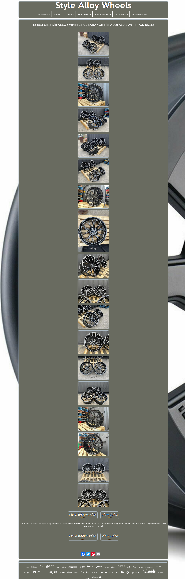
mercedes (107, 572)
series (36, 572)
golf (50, 566)
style (53, 571)
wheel (113, 567)
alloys (26, 572)
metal (27, 567)
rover (160, 572)
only (129, 567)
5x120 (34, 566)
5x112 (85, 572)
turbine (64, 567)
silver (141, 567)
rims (69, 572)
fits (42, 566)
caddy (62, 573)
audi (95, 571)
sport (158, 566)
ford (134, 567)
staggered (72, 567)
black (96, 576)
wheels (149, 571)
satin (45, 573)
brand (76, 573)
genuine (136, 572)
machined (149, 567)
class (82, 566)
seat (58, 567)
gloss (99, 566)
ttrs (117, 572)
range (107, 567)
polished (88, 578)
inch (90, 566)
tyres (121, 566)
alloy (125, 571)
